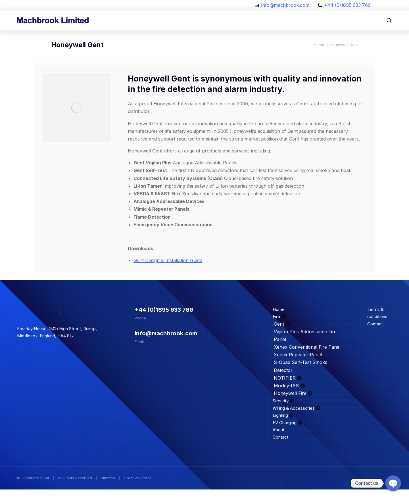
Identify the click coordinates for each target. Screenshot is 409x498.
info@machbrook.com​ (166, 341)
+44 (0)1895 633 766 (164, 318)
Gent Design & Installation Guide (167, 269)
